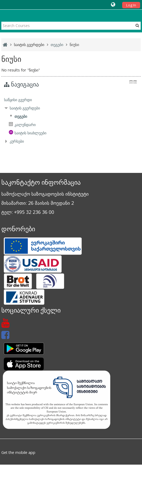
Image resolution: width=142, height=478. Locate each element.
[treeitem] (71, 100)
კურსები (17, 141)
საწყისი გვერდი (18, 99)
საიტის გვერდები (29, 44)
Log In (131, 5)
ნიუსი (74, 44)
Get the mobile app (18, 452)
